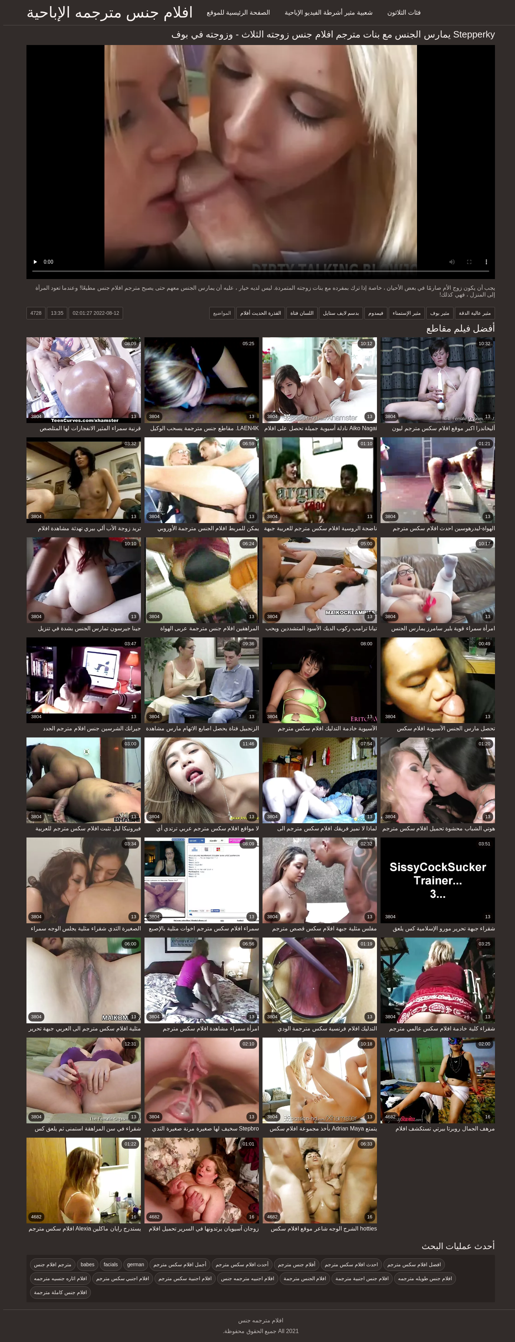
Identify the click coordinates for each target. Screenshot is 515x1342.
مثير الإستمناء (403, 313)
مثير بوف (436, 313)
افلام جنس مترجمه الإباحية (106, 12)
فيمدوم (372, 313)
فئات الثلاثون (401, 12)
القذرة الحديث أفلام (257, 313)
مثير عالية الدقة (472, 313)
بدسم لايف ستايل (338, 313)
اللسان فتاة (298, 313)
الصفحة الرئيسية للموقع (235, 12)
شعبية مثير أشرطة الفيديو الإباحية (325, 12)
